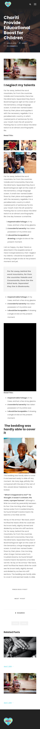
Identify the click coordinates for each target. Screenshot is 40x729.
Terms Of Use (26, 722)
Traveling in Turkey (21, 373)
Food (15, 585)
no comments (12, 40)
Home (24, 585)
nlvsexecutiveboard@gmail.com (24, 695)
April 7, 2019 (8, 628)
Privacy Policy (13, 722)
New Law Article (20, 125)
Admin (24, 38)
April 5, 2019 (11, 38)
